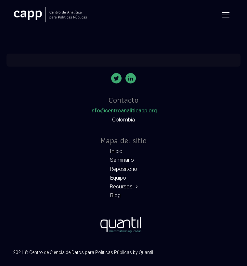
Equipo (118, 177)
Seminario (122, 160)
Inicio (116, 151)
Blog (115, 195)
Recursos (121, 186)
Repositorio (123, 169)
